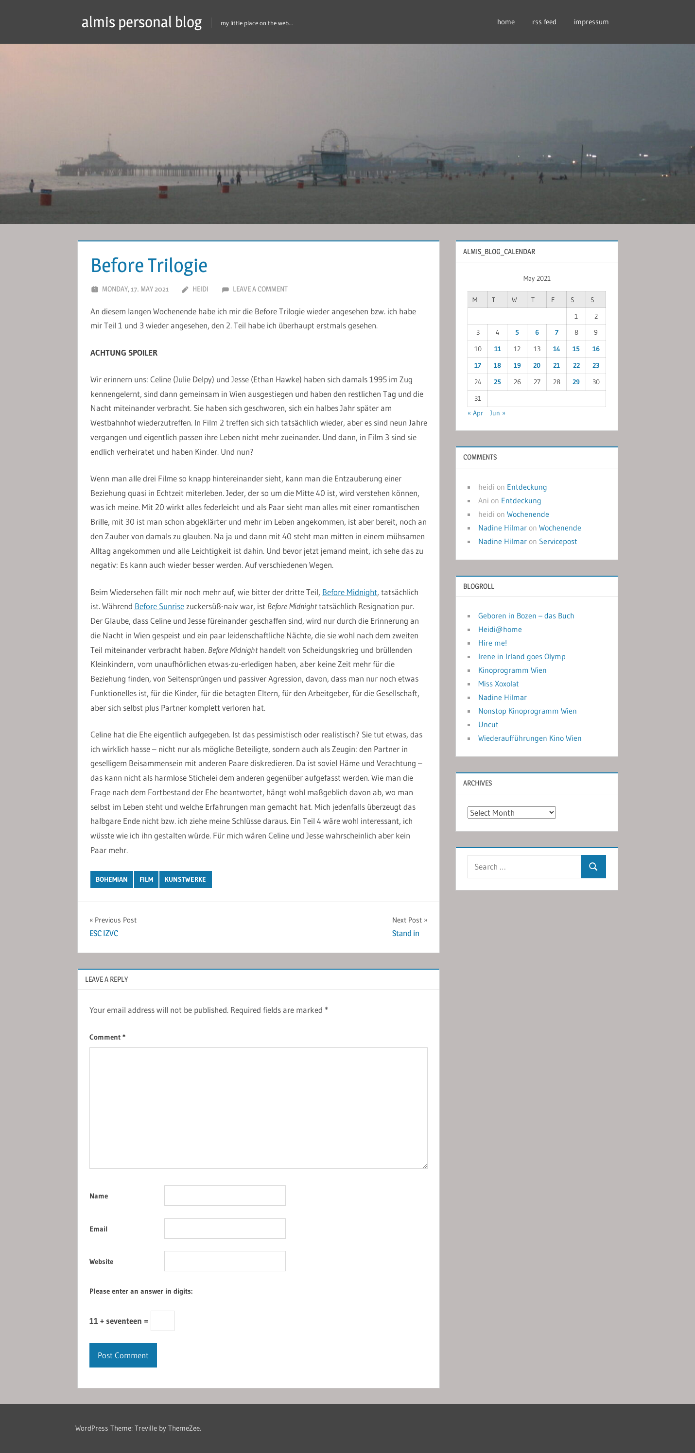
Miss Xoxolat (498, 683)
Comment (107, 1037)
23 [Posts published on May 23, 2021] (595, 365)
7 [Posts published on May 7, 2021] (556, 332)
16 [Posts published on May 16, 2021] (596, 348)
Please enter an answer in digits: (140, 1291)
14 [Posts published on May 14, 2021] (556, 348)
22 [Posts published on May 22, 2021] (576, 365)
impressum (591, 21)
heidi (200, 288)
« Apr (475, 413)
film (146, 879)
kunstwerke (185, 879)
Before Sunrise (159, 606)
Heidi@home (500, 629)
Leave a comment (260, 288)
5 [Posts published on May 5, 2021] (517, 332)
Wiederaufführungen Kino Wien (530, 738)
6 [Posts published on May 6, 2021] (537, 332)
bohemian (112, 879)
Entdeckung (527, 487)
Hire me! (492, 643)
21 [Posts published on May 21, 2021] (556, 365)
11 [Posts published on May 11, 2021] (497, 348)
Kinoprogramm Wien (512, 670)
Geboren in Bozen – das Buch (526, 615)
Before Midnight (349, 592)
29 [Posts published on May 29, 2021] (576, 381)
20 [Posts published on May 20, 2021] (536, 365)
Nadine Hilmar (502, 527)
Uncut (488, 724)
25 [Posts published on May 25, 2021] (497, 381)
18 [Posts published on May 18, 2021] (497, 365)
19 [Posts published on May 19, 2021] (517, 365)
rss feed (544, 21)
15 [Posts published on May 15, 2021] (576, 348)
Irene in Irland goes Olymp (522, 656)
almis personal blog (144, 21)
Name (98, 1195)
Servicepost (558, 541)
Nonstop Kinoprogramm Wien (527, 711)
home (506, 21)
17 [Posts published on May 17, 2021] (477, 365)
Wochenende (528, 514)
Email (98, 1228)
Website (101, 1261)
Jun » (497, 413)
